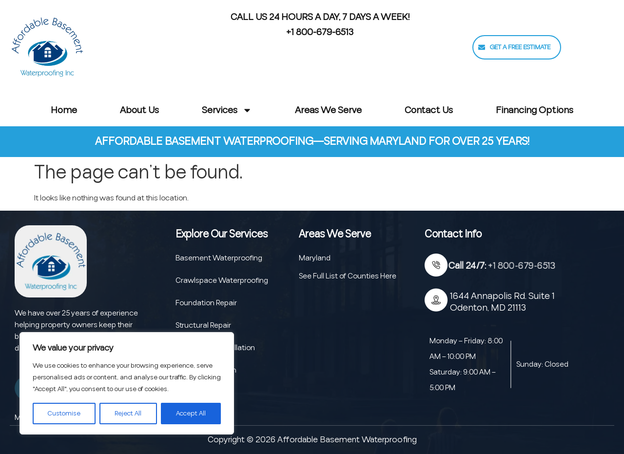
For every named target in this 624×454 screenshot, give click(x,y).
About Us (139, 110)
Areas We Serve (328, 110)
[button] (516, 47)
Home (64, 110)
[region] (127, 383)
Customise (64, 413)
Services (227, 110)
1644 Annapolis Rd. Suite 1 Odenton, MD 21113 (502, 302)
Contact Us (429, 110)
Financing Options (534, 110)
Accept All (191, 413)
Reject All (128, 413)
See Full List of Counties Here (347, 276)
